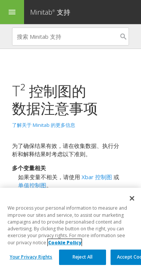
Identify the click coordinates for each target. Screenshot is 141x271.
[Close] (132, 198)
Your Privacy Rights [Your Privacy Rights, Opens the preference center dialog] (31, 257)
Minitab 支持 (50, 12)
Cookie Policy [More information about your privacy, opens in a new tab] (64, 242)
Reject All (82, 257)
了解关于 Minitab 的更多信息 (43, 125)
